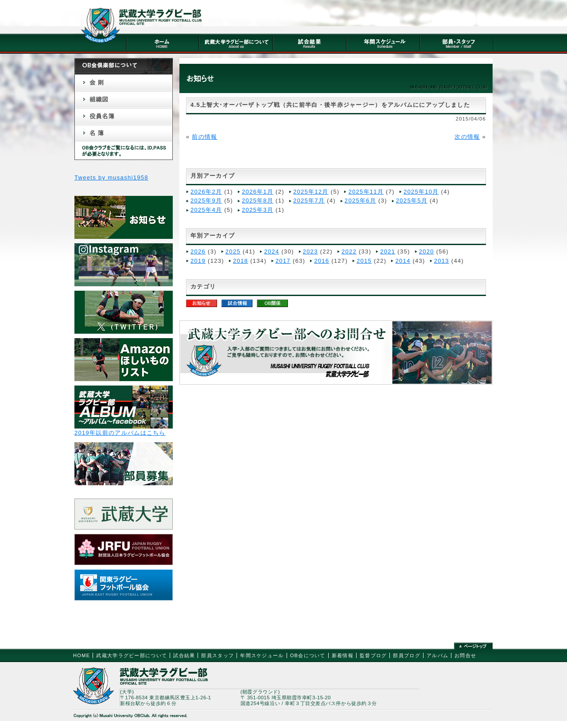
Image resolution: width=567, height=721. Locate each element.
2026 (198, 251)
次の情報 (467, 136)
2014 (402, 260)
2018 (240, 260)
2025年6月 (360, 200)
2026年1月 (257, 191)
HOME (81, 655)
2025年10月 (421, 191)
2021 (387, 251)
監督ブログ (373, 655)
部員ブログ (406, 655)
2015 (364, 260)
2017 (283, 260)
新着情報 (342, 655)
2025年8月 (257, 200)
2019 (198, 260)
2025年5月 (411, 200)
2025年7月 (309, 200)
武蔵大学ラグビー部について (131, 655)
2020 (426, 251)
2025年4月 (206, 210)
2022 (349, 251)
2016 (321, 260)
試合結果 (184, 655)
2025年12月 (311, 191)
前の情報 (204, 136)
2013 (441, 260)
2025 (233, 251)
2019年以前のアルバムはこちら (120, 432)
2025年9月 (206, 200)
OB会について (308, 655)
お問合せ (465, 655)
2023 (310, 251)
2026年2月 (206, 191)
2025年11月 (366, 191)
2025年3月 (257, 210)
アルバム (437, 655)
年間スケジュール (262, 655)
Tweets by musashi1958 (111, 177)
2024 (271, 251)
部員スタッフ (217, 655)
